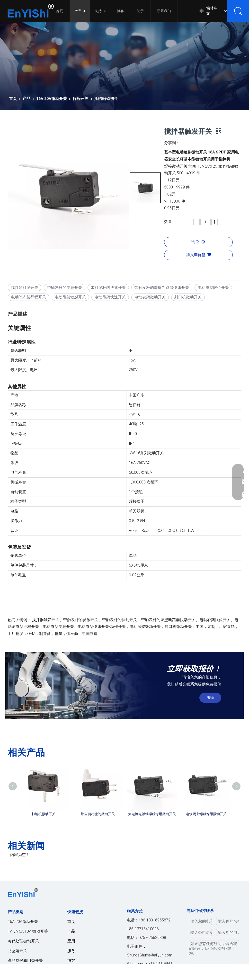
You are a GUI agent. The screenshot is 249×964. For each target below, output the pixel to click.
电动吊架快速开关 (110, 297)
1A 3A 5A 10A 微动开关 (28, 931)
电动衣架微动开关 (150, 297)
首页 (59, 11)
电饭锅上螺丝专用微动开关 (206, 814)
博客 (120, 11)
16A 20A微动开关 (23, 921)
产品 (78, 11)
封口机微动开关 (188, 297)
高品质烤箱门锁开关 (25, 960)
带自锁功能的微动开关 (98, 814)
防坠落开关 (17, 950)
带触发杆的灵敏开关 (64, 287)
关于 (140, 11)
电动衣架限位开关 (213, 287)
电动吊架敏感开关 (70, 297)
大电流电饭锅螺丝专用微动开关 (152, 814)
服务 (71, 950)
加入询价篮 (198, 254)
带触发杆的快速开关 (108, 287)
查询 (210, 698)
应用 (71, 941)
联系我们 (164, 11)
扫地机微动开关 (43, 814)
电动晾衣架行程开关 (28, 297)
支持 (98, 11)
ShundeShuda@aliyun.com (149, 955)
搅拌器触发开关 (24, 287)
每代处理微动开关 (23, 941)
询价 (198, 242)
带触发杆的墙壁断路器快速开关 (161, 287)
